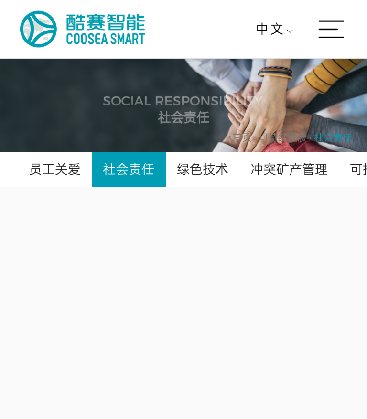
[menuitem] (275, 29)
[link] (242, 138)
